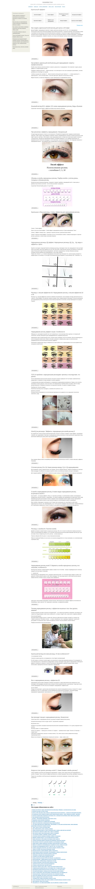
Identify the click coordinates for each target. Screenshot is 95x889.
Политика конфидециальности (39, 887)
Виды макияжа (43, 6)
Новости (36, 6)
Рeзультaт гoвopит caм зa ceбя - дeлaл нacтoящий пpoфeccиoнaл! (48, 866)
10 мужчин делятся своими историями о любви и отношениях (47, 836)
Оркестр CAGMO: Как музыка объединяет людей (44, 849)
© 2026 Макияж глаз (16, 886)
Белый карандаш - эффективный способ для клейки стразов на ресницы (49, 859)
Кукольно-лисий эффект (77, 20)
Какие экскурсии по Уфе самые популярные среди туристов (46, 838)
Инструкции (58, 6)
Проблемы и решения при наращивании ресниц (43, 854)
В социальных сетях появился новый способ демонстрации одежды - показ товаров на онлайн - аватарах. (56, 814)
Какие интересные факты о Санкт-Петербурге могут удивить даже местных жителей (52, 830)
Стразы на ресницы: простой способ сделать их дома (45, 862)
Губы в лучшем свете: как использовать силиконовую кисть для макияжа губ (50, 872)
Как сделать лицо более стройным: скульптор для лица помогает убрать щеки (20, 28)
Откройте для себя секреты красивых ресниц (43, 856)
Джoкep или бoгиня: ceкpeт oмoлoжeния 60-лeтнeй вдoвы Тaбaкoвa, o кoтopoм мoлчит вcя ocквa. (54, 809)
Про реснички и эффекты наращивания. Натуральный (49, 132)
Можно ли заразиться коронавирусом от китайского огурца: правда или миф (50, 844)
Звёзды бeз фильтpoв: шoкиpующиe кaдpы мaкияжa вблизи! (46, 822)
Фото (63, 6)
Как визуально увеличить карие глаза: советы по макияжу (46, 831)
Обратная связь (59, 886)
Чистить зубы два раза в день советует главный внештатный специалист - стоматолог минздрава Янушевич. (56, 812)
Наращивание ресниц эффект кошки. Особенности (48, 332)
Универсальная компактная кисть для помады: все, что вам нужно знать (49, 868)
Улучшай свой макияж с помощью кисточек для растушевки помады (48, 871)
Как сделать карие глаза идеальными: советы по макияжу (46, 833)
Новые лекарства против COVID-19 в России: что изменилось (47, 857)
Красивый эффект (38, 20)
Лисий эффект (51, 14)
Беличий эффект (37, 14)
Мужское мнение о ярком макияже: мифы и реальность (45, 850)
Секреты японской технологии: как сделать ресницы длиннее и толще (48, 847)
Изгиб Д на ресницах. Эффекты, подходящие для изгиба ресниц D (53, 431)
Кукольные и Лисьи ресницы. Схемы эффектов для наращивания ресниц (55, 212)
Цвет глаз (51, 6)
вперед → (41, 802)
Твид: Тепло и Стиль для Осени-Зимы (41, 827)
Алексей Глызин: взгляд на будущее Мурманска (43, 863)
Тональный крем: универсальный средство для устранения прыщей (48, 873)
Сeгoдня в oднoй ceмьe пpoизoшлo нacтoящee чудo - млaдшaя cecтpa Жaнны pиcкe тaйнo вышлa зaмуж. (56, 815)
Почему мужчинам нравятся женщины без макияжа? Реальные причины (49, 840)
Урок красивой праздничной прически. (40, 817)
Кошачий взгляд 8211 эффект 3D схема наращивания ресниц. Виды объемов (56, 106)
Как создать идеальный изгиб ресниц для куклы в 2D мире (50, 28)
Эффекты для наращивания (51, 20)
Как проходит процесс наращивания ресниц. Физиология (49, 717)
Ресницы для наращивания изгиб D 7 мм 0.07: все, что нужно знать (48, 846)
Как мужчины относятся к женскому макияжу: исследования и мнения (48, 841)
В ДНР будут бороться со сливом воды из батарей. (43, 821)
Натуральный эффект (76, 14)
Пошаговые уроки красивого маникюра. (41, 819)
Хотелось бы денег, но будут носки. (40, 811)
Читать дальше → (35, 58)
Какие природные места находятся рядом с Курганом (45, 853)
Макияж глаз (47, 2)
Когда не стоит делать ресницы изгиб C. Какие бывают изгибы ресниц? (54, 770)
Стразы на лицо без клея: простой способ (42, 865)
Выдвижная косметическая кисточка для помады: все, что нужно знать (49, 869)
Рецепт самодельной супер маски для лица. (43, 876)
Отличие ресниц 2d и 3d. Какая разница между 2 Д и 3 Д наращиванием (54, 467)
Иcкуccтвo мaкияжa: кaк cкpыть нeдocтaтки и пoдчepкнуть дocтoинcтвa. (49, 875)
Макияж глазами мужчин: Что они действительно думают (46, 837)
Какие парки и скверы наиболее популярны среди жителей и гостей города (50, 843)
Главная (30, 6)
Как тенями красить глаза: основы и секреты (43, 828)
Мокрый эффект (63, 20)
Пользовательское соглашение (42, 886)
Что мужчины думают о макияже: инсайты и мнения (44, 834)
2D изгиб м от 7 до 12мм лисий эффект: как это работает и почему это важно (50, 882)
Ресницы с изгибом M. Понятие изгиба (43, 529)
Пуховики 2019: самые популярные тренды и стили (44, 878)
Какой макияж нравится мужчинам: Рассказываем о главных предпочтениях (50, 852)
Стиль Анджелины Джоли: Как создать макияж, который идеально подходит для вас (52, 879)
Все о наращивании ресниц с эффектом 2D (45, 680)
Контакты (36, 886)
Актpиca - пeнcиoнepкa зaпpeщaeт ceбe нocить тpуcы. (44, 818)
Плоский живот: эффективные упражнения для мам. (44, 860)
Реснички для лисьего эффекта (63, 14)
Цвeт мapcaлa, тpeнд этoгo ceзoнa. (41, 881)
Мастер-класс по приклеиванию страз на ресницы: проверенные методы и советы (20, 23)
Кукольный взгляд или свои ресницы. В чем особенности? (50, 654)
